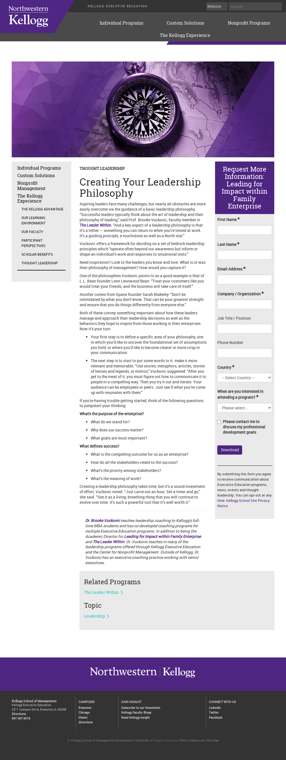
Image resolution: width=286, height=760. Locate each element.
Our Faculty (32, 231)
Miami (82, 717)
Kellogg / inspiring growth (123, 677)
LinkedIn (215, 708)
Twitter (214, 712)
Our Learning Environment (34, 220)
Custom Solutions (185, 23)
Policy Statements (192, 740)
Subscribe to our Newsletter (140, 708)
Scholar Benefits (37, 254)
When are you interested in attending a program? (240, 394)
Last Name (228, 244)
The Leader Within (108, 541)
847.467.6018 (21, 718)
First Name (228, 219)
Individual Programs (121, 23)
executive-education (44, 16)
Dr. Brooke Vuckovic (102, 520)
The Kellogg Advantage (42, 209)
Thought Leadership (40, 263)
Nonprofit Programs (249, 23)
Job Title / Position (234, 318)
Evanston (84, 708)
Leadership (94, 616)
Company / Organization (240, 294)
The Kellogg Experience (185, 35)
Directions (19, 714)
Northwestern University (177, 677)
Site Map (212, 740)
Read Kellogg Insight (135, 717)
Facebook (215, 717)
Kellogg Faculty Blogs (136, 712)
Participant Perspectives (33, 243)
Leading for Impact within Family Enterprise (162, 536)
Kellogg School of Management (34, 701)
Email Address (231, 269)
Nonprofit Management (31, 185)
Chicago (84, 712)
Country (225, 367)
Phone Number (230, 342)
